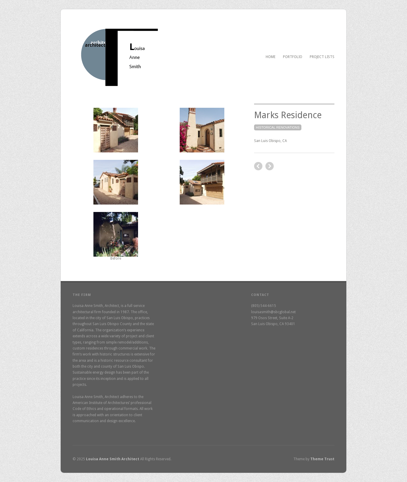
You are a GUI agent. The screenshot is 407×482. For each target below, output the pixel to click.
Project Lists (322, 57)
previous (269, 166)
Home (270, 57)
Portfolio (292, 57)
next (258, 166)
